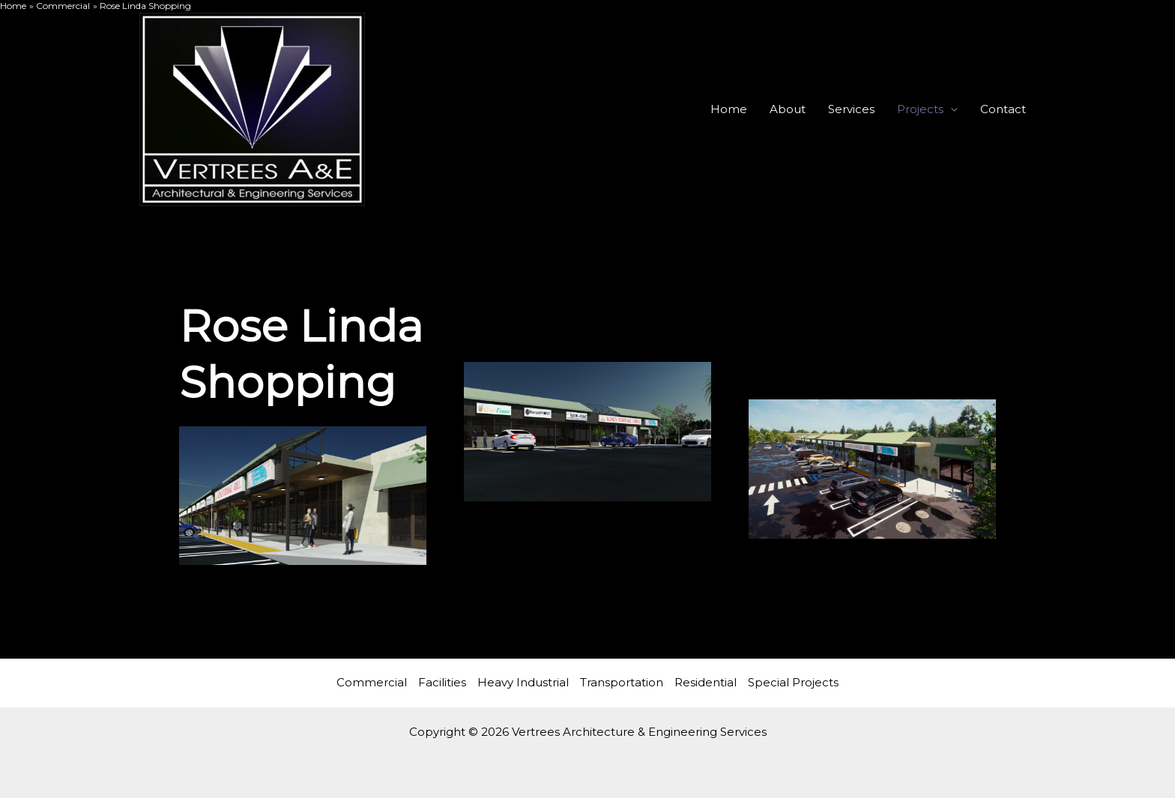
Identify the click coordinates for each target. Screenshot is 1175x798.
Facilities (442, 682)
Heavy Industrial (523, 682)
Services (851, 109)
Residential (705, 682)
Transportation (621, 682)
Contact (1003, 109)
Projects (927, 109)
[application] (950, 109)
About (788, 109)
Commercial (371, 682)
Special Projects (793, 682)
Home (728, 109)
